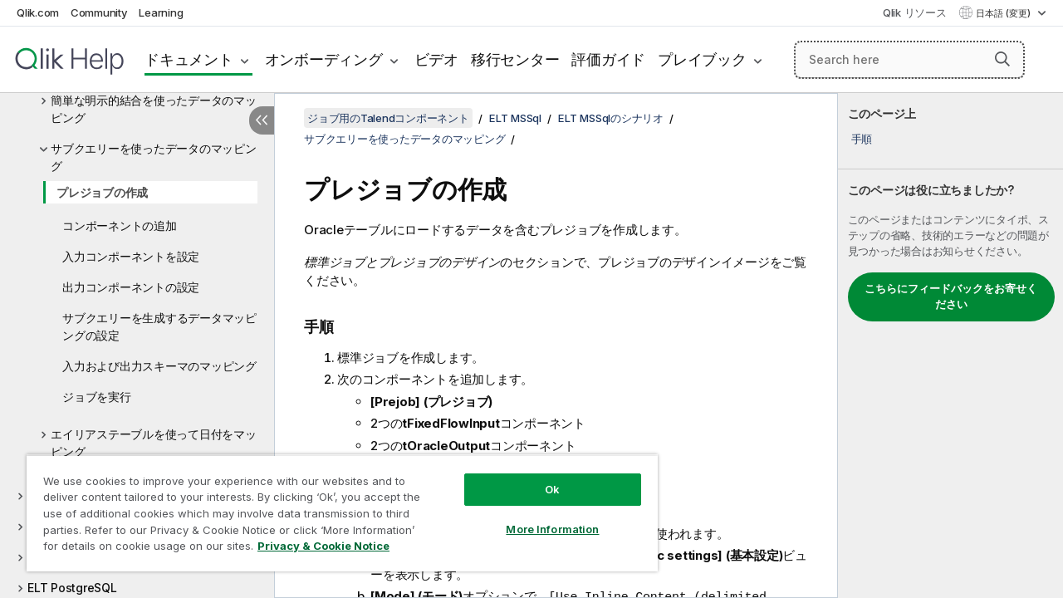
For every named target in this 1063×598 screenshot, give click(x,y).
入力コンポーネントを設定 (130, 256)
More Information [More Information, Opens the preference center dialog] (539, 516)
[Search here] (909, 59)
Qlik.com (38, 12)
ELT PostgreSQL (72, 588)
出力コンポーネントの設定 (130, 287)
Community (99, 12)
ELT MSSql (515, 118)
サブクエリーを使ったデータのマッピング (154, 157)
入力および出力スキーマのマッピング (159, 366)
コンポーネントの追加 (119, 225)
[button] (1002, 59)
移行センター (515, 59)
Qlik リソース (915, 12)
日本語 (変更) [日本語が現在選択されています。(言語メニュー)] (1004, 13)
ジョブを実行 (96, 397)
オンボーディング (324, 59)
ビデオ (436, 59)
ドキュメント (189, 59)
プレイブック (702, 59)
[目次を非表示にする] (261, 120)
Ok (539, 476)
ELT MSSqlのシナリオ (611, 118)
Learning (161, 12)
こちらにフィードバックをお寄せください (951, 296)
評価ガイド (608, 59)
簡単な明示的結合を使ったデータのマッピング (154, 109)
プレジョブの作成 (102, 192)
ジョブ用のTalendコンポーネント (388, 118)
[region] (335, 506)
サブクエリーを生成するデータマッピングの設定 (159, 326)
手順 (862, 138)
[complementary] (950, 345)
